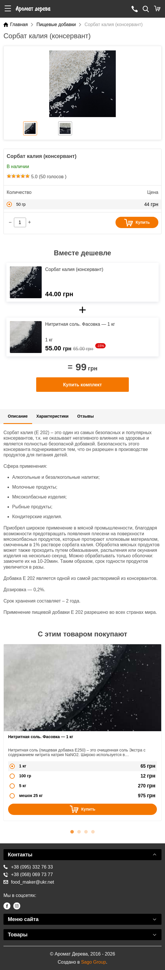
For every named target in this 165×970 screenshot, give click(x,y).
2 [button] (79, 831)
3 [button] (86, 831)
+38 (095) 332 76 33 (28, 867)
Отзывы (85, 416)
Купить (137, 222)
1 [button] (72, 831)
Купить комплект (82, 384)
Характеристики (52, 416)
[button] (8, 9)
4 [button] (93, 831)
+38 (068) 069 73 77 (28, 874)
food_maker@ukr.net (28, 882)
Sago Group (93, 962)
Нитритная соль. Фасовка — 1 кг (40, 736)
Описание (18, 416)
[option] (82, 83)
